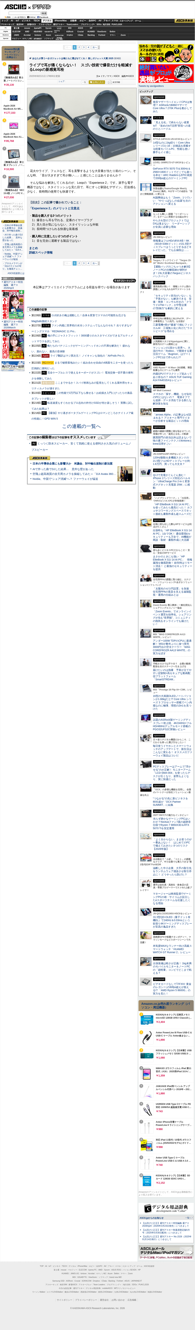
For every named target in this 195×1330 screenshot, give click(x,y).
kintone (38, 35)
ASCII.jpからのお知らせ (152, 1218)
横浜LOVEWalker (72, 1292)
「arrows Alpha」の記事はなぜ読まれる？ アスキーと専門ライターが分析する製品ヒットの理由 (172, 418)
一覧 (84, 82)
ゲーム (138, 21)
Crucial (80, 32)
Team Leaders (99, 1285)
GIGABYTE (48, 32)
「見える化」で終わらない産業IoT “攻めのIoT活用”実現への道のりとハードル (172, 125)
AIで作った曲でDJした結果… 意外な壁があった (63, 469)
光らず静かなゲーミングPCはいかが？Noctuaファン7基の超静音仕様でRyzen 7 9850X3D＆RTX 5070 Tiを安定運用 (172, 823)
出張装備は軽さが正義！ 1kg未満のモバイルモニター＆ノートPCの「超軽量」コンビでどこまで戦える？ (172, 968)
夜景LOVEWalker (105, 1292)
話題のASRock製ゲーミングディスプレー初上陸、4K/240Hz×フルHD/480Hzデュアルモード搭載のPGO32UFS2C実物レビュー (172, 724)
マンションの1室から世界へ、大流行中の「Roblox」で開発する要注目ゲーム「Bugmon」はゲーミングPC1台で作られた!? (172, 352)
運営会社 (104, 1300)
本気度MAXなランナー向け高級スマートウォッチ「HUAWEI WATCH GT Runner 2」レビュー (172, 949)
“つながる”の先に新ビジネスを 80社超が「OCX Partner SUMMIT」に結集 (172, 801)
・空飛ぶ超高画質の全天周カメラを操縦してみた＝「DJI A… (12, 247)
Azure (48, 35)
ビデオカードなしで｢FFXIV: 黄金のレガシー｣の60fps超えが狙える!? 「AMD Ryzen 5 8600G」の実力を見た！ (172, 988)
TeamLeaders (72, 24)
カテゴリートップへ (124, 280)
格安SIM (20, 24)
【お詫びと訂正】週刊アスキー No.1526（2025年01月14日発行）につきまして (167, 1238)
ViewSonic (102, 32)
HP (91, 28)
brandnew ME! (59, 38)
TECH (36, 20)
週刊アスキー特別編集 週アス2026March (13, 324)
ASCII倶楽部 (185, 21)
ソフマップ (48, 39)
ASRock (69, 32)
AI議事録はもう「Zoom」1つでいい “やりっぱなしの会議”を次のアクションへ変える (172, 200)
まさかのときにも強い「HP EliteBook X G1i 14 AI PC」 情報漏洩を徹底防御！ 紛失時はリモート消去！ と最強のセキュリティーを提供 (172, 563)
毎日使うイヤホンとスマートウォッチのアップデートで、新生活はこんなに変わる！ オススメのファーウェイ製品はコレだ (172, 750)
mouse (27, 28)
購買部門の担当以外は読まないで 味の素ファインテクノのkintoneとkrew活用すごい (173, 440)
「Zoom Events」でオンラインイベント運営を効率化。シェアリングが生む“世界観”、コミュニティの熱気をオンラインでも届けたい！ (172, 618)
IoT (17, 20)
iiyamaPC (38, 28)
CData (80, 35)
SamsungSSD (57, 31)
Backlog (91, 35)
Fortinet (101, 35)
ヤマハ (112, 35)
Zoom (123, 35)
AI (12, 20)
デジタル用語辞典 (93, 1288)
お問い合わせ (118, 1300)
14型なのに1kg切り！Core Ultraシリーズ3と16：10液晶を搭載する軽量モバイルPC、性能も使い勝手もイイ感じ (172, 147)
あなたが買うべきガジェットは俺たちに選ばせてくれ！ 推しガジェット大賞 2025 (73, 58)
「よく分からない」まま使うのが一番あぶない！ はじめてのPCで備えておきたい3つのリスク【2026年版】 (172, 844)
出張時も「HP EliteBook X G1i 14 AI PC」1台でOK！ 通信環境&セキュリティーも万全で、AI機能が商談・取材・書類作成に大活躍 (172, 535)
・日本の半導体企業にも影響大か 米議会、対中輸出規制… (12, 228)
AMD (27, 32)
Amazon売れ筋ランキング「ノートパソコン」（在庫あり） (12, 53)
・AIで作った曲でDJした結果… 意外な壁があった (12, 237)
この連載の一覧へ (81, 426)
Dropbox (70, 35)
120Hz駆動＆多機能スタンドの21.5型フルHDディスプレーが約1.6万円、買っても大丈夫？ (171, 460)
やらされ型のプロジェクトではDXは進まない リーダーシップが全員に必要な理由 (171, 223)
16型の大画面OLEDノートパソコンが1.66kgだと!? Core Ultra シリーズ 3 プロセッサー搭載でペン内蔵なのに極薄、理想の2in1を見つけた (172, 702)
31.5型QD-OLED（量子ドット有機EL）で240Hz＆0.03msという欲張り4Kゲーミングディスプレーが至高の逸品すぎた (172, 922)
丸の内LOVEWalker (138, 1292)
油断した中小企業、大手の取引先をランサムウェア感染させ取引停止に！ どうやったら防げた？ (172, 871)
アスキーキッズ (7, 24)
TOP (42, 1266)
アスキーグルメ (45, 24)
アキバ (106, 20)
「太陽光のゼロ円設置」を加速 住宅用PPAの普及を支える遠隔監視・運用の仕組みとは (172, 591)
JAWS (16, 35)
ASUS (80, 28)
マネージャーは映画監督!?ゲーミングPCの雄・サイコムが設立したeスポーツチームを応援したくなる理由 (172, 898)
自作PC (92, 20)
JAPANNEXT (37, 38)
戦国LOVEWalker (155, 1292)
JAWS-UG (74, 1274)
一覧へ (188, 1218)
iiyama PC (92, 1270)
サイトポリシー (64, 1300)
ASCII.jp (15, 6)
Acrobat (27, 35)
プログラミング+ (88, 24)
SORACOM (86, 1281)
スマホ (114, 20)
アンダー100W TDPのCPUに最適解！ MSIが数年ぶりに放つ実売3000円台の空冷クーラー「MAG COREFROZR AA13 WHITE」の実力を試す (172, 647)
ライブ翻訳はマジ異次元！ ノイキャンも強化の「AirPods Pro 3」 (88, 355)
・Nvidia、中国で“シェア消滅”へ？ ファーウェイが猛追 (12, 257)
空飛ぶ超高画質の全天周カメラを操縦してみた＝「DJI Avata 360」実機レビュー (82, 473)
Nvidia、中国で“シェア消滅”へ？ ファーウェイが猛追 (65, 478)
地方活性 (106, 24)
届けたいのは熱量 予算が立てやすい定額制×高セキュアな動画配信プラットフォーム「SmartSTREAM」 (172, 675)
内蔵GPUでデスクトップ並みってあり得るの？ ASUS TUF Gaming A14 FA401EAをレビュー (172, 377)
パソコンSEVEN (59, 28)
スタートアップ (126, 21)
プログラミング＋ (114, 1285)
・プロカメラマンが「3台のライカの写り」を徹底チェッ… (12, 266)
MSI (70, 28)
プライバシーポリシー (86, 1300)
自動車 (73, 20)
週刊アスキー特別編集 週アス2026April (13, 285)
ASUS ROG (38, 32)
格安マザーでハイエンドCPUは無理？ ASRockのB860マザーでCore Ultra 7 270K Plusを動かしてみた (172, 106)
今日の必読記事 (65, 1288)
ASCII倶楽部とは (16, 273)
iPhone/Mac (61, 20)
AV (100, 20)
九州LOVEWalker (121, 1292)
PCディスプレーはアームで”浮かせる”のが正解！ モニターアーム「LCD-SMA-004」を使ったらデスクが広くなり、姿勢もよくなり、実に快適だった (172, 773)
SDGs (99, 24)
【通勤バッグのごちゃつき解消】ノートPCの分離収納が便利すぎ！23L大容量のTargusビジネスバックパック (172, 271)
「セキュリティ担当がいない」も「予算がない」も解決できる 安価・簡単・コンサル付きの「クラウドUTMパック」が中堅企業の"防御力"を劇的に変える (172, 302)
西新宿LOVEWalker (89, 1292)
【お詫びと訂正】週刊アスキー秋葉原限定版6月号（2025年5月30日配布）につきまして (166, 1231)
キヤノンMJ (27, 39)
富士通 (16, 28)
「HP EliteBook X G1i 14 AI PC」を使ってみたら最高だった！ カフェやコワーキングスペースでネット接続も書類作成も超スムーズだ (172, 509)
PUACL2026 (117, 24)
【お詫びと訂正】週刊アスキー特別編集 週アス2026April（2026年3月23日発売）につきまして (165, 1224)
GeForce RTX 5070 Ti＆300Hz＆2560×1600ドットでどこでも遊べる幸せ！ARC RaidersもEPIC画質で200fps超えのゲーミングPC (172, 173)
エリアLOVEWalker (55, 1292)
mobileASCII (107, 1288)
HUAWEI (91, 32)
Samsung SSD (58, 1281)
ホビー (82, 20)
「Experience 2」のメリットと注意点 (54, 208)
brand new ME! (115, 1277)
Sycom (48, 28)
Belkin (112, 32)
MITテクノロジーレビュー (125, 1288)
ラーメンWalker (38, 1292)
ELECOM (16, 32)
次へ (95, 47)
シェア (61, 81)
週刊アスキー (58, 24)
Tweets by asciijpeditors (151, 86)
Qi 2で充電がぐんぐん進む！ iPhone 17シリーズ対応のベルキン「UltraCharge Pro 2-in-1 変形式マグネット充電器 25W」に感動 (171, 481)
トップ (4, 20)
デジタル (39, 6)
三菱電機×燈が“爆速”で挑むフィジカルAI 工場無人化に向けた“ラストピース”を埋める (172, 328)
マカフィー (16, 39)
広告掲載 (131, 1300)
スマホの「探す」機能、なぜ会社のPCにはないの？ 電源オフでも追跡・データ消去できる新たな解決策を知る (172, 398)
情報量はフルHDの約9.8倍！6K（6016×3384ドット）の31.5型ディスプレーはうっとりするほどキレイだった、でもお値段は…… (172, 245)
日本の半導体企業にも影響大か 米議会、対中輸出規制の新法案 (73, 463)
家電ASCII (31, 24)
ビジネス (26, 20)
